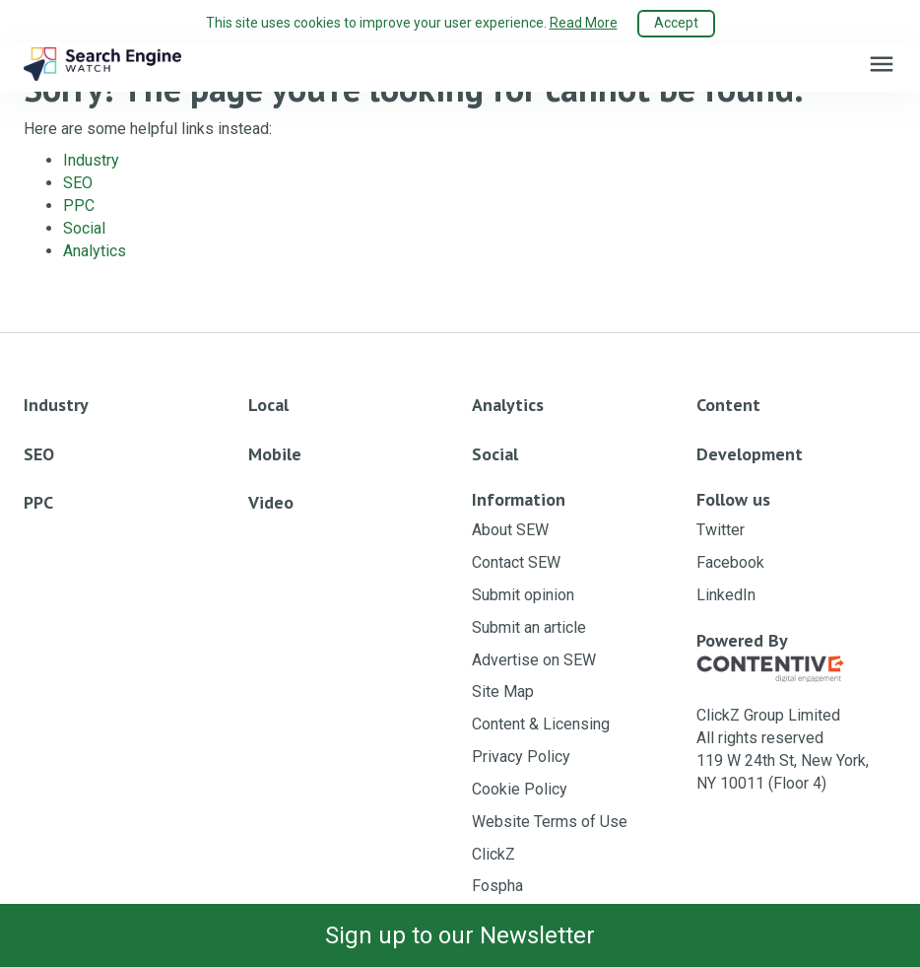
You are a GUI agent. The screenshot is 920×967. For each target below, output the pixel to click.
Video (271, 502)
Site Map (503, 691)
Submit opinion (523, 595)
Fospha (497, 885)
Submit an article (529, 627)
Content (728, 404)
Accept (676, 23)
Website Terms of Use (549, 821)
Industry (91, 160)
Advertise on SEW (534, 660)
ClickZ (493, 854)
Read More (584, 23)
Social (84, 228)
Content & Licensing (541, 724)
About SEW (510, 529)
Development (749, 454)
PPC (79, 205)
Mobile (274, 454)
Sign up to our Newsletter (460, 935)
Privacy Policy (521, 756)
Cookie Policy (519, 789)
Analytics (94, 251)
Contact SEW (516, 562)
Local (268, 404)
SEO (78, 182)
